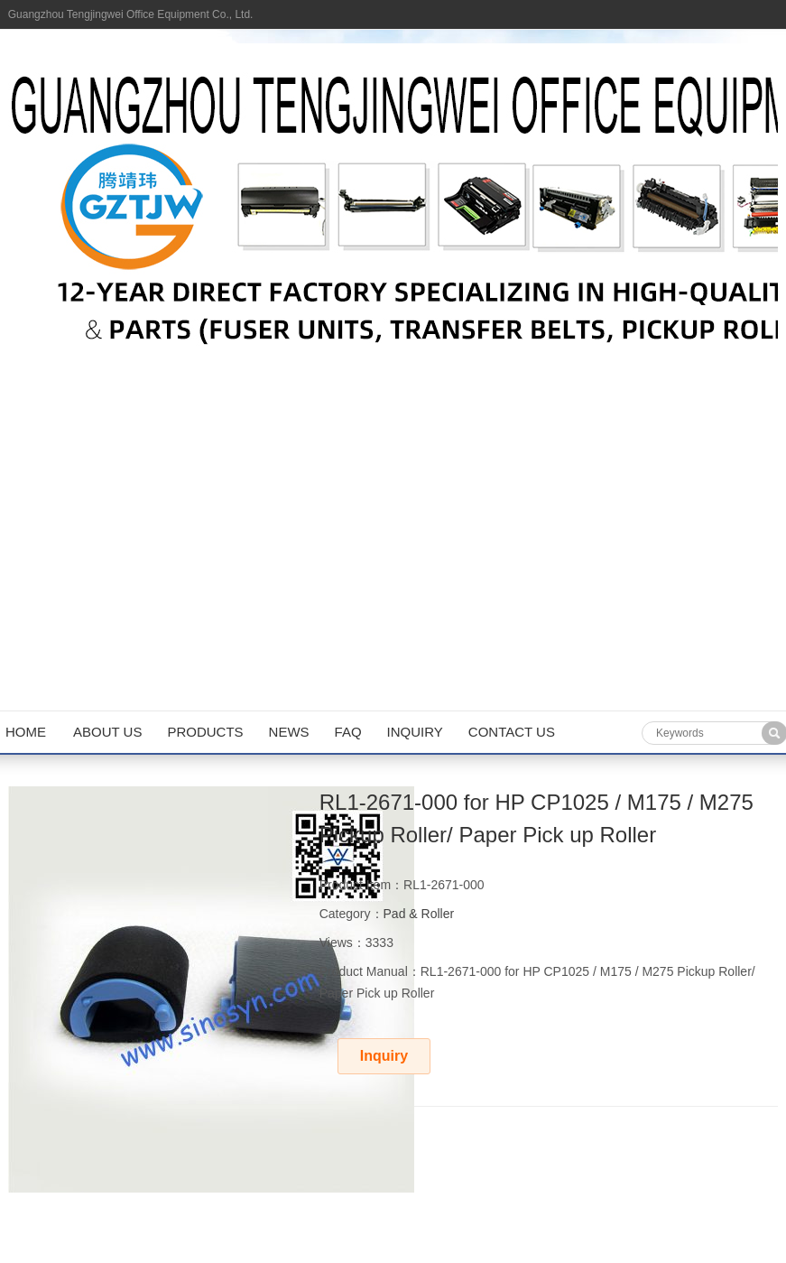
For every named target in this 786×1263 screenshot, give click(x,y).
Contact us (511, 731)
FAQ (348, 731)
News (289, 731)
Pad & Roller (419, 913)
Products (205, 731)
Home (25, 731)
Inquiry (415, 731)
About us (107, 731)
